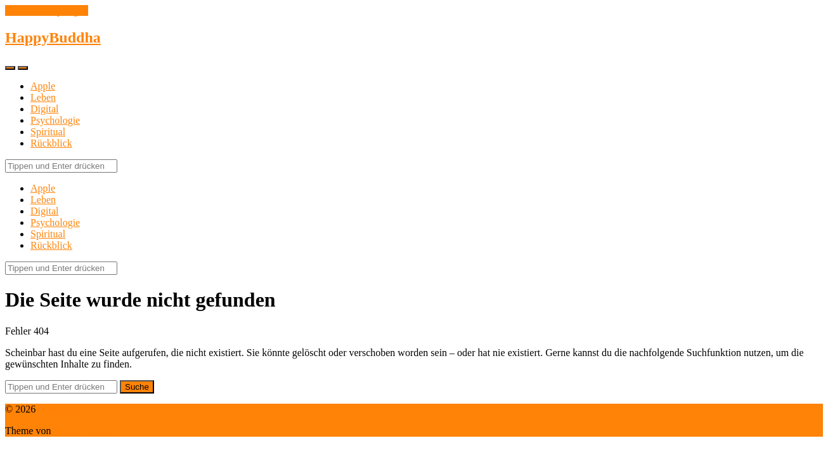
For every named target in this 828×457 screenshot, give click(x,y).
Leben (43, 97)
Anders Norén (81, 430)
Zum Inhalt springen (46, 10)
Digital (44, 108)
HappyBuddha (53, 37)
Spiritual (47, 131)
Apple (42, 86)
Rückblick (51, 143)
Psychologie (55, 120)
